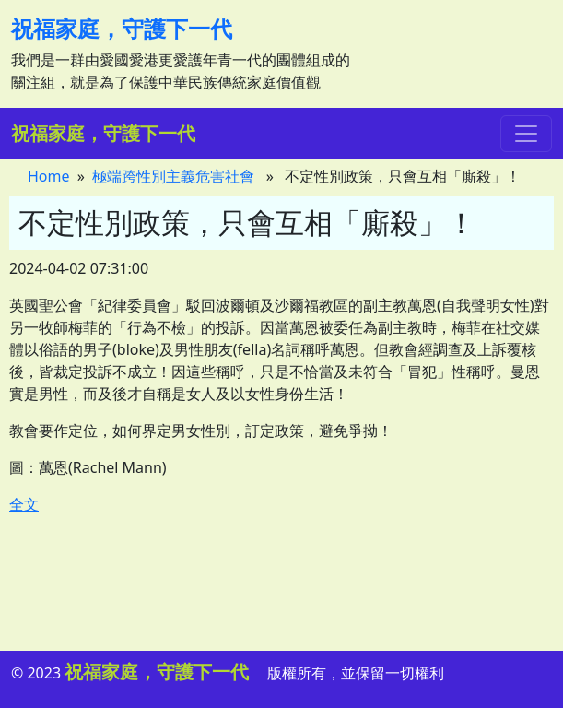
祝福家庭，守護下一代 (121, 28)
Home (49, 176)
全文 (24, 504)
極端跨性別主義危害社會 (173, 176)
